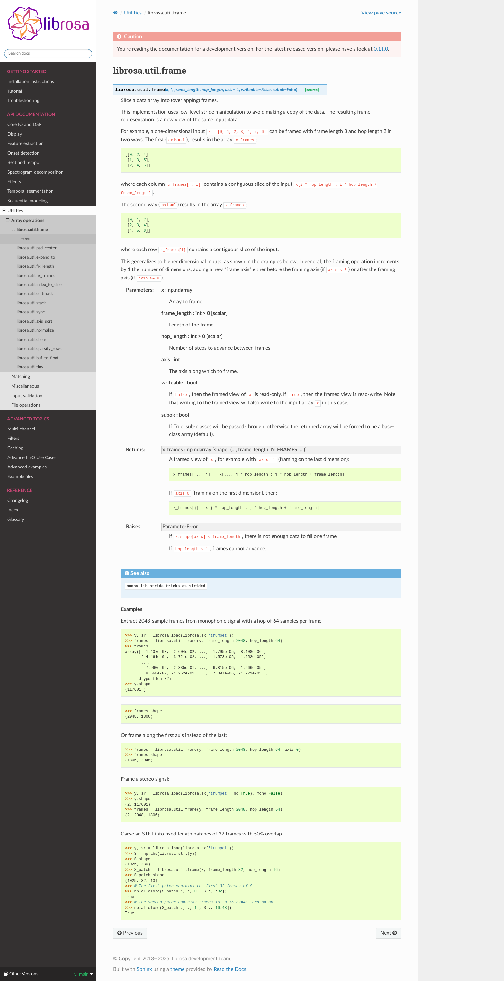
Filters (13, 438)
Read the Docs (230, 969)
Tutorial (14, 91)
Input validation (26, 395)
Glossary (15, 519)
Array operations (25, 220)
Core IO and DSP (24, 124)
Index (12, 509)
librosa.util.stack (31, 303)
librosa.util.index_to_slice (39, 285)
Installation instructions (30, 81)
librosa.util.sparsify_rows (39, 349)
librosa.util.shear (31, 340)
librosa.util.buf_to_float (38, 358)
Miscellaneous (25, 386)
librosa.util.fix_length (35, 266)
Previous (130, 933)
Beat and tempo (23, 162)
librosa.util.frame (30, 230)
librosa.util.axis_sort (34, 321)
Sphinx (144, 969)
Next (388, 933)
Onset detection (23, 153)
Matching (20, 376)
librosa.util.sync (31, 312)
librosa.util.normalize (35, 330)
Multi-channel (21, 429)
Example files (20, 476)
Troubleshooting (23, 100)
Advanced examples (27, 467)
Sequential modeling (27, 200)
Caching (15, 448)
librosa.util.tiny (30, 367)
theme (177, 969)
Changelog (17, 500)
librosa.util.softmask (35, 294)
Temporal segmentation (30, 191)
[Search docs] (48, 53)
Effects (14, 181)
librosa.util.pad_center (37, 248)
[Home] (115, 12)
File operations (25, 405)
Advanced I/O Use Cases (31, 457)
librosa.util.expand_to (36, 257)
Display (14, 134)
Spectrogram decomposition (35, 172)
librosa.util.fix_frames (36, 276)
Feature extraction (25, 143)
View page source (381, 12)
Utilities (12, 211)
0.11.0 (381, 49)
